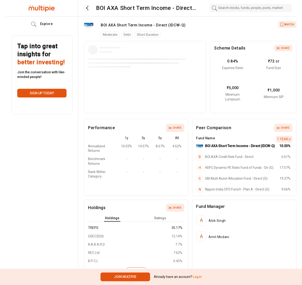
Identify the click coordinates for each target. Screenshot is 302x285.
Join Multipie (125, 277)
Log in (197, 277)
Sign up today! (42, 93)
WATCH (287, 24)
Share (283, 48)
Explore (42, 24)
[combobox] (251, 8)
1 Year (284, 139)
